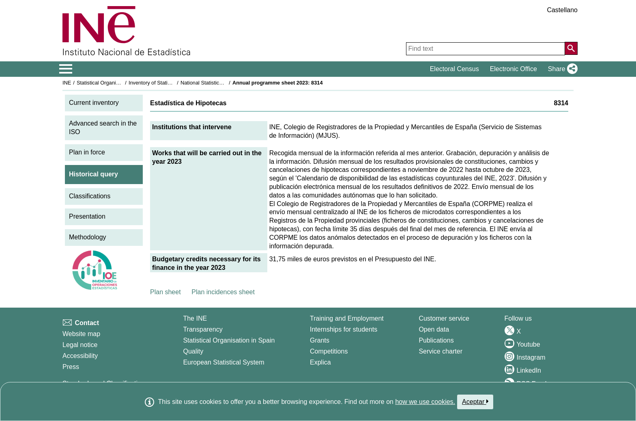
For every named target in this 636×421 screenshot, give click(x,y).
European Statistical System (223, 362)
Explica (320, 362)
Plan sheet (165, 292)
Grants (319, 340)
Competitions (329, 351)
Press (70, 366)
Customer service (444, 318)
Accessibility (80, 355)
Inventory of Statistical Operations (167, 83)
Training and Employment (347, 318)
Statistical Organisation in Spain (113, 83)
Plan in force (87, 152)
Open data (434, 329)
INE (66, 83)
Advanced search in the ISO (103, 127)
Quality (193, 351)
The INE (195, 318)
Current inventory (94, 102)
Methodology (87, 237)
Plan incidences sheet (223, 292)
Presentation (87, 216)
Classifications (89, 196)
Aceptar (475, 401)
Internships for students (343, 329)
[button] (561, 69)
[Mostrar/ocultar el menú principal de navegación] (65, 69)
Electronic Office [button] (513, 68)
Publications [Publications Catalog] (436, 340)
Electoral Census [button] (454, 68)
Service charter (440, 351)
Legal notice (79, 344)
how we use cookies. (425, 401)
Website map (81, 333)
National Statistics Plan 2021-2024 (220, 83)
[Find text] (485, 48)
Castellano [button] (562, 10)
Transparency (202, 329)
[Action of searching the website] (571, 48)
